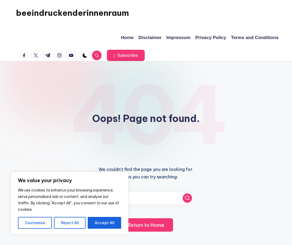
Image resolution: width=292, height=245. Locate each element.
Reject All (70, 222)
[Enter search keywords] (146, 198)
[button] (126, 55)
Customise (35, 222)
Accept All (104, 222)
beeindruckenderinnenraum (72, 13)
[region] (69, 203)
